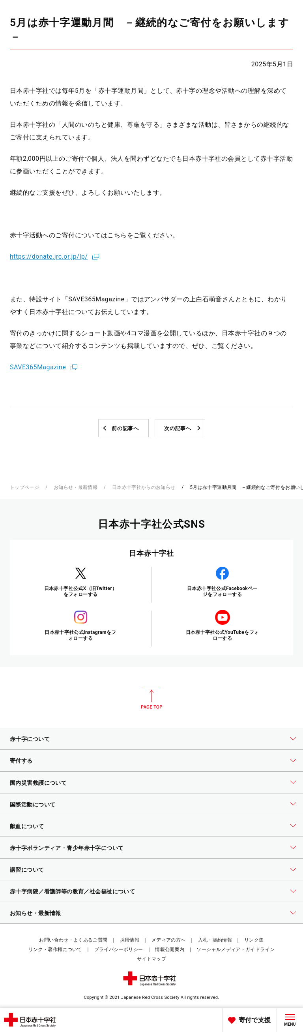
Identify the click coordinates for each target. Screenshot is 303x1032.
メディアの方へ (169, 940)
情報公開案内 (169, 949)
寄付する (21, 761)
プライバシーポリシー (118, 949)
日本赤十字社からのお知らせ (144, 487)
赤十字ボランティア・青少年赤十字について (66, 848)
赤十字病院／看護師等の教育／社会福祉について (72, 891)
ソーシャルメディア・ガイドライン (235, 949)
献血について (27, 826)
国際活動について (32, 804)
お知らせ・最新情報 (75, 487)
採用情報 (129, 940)
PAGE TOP (151, 698)
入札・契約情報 (215, 940)
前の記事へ (125, 428)
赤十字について (30, 739)
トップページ (24, 487)
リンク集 (254, 940)
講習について (27, 870)
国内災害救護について (38, 783)
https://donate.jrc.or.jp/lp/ (49, 256)
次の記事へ (177, 428)
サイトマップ (151, 959)
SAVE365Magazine (38, 367)
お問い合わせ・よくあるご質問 (73, 940)
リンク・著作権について (55, 949)
